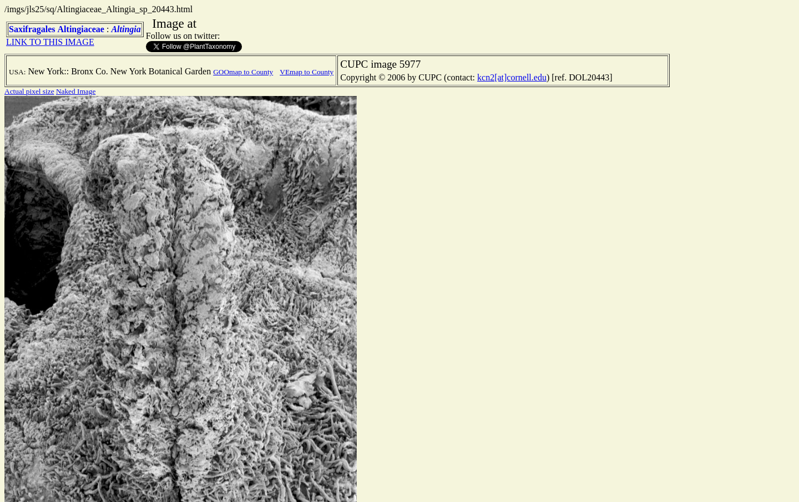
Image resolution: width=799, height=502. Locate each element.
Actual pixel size (29, 91)
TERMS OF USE (310, 484)
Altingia (125, 29)
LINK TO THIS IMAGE (50, 42)
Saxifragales (32, 29)
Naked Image (75, 91)
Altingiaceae (81, 29)
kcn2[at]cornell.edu (512, 77)
